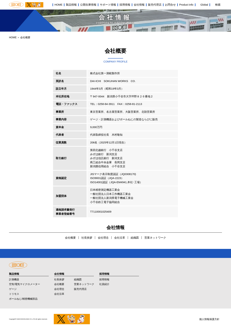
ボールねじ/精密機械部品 (23, 298)
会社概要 (70, 237)
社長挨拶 (86, 237)
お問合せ (170, 4)
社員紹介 (104, 284)
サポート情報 (108, 4)
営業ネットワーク (155, 237)
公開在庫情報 (88, 4)
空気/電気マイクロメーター (24, 284)
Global (204, 4)
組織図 (135, 237)
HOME (58, 4)
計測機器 (14, 279)
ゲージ (13, 289)
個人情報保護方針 (209, 319)
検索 (218, 4)
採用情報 (124, 4)
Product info (186, 4)
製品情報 (71, 4)
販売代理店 (155, 4)
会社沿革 (119, 237)
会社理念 (103, 237)
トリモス (14, 293)
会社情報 (139, 4)
